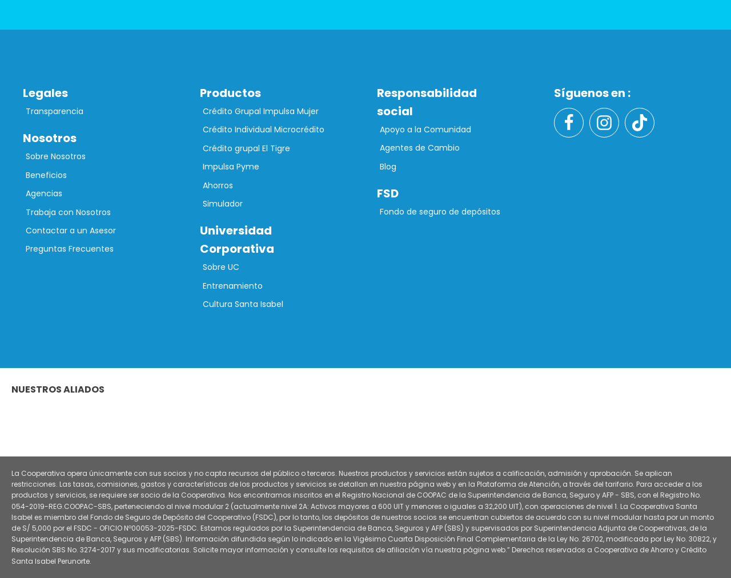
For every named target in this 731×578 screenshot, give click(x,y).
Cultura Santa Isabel (243, 304)
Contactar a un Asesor (71, 230)
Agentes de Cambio (420, 147)
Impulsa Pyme (231, 166)
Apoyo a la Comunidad (425, 129)
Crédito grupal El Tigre (246, 148)
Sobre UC (221, 267)
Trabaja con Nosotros (68, 212)
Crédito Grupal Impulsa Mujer (261, 111)
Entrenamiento (233, 286)
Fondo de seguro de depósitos (440, 211)
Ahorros (218, 185)
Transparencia (54, 111)
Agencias (44, 193)
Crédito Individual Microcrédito (263, 129)
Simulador (223, 203)
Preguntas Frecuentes (70, 248)
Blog (388, 166)
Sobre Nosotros (56, 156)
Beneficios (46, 175)
